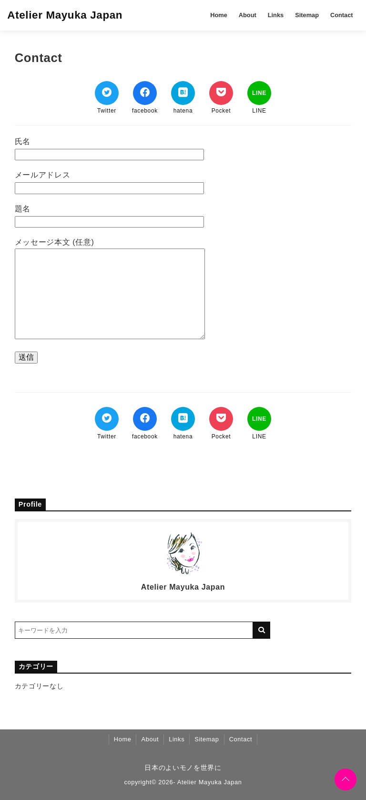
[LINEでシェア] (259, 93)
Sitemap (307, 15)
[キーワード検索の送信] (261, 630)
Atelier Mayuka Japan (64, 15)
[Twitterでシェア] (107, 93)
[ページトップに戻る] (345, 779)
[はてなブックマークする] (183, 93)
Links (276, 15)
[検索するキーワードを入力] (134, 630)
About (247, 15)
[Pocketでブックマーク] (221, 93)
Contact (341, 15)
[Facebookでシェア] (145, 93)
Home (218, 15)
